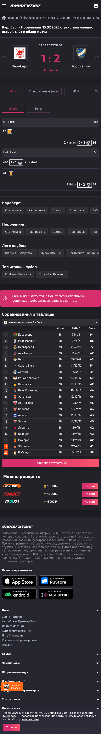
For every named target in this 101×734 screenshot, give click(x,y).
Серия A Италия (12, 617)
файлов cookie (30, 719)
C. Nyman (70, 142)
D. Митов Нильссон (18, 274)
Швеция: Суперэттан (19, 253)
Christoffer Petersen (52, 274)
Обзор (13, 108)
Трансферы (77, 210)
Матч (13, 91)
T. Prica (71, 184)
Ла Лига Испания (13, 626)
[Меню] (4, 6)
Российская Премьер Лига (19, 640)
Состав (57, 210)
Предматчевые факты (46, 91)
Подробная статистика (50, 463)
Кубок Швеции (51, 253)
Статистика (13, 210)
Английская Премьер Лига (19, 621)
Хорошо (11, 727)
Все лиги (8, 645)
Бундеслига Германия (16, 631)
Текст (40, 108)
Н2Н (78, 91)
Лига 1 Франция (12, 635)
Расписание (37, 210)
